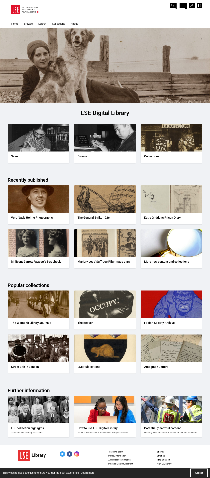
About (74, 23)
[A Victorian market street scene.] (38, 368)
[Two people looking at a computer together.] (105, 430)
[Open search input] (174, 6)
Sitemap (161, 452)
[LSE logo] (24, 9)
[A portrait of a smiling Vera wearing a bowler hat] (38, 218)
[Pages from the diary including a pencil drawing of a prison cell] (171, 218)
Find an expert (163, 460)
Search (42, 23)
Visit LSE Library (164, 464)
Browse (28, 23)
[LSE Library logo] (32, 455)
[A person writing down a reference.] (38, 157)
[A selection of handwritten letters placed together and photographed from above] (171, 368)
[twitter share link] (62, 454)
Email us (161, 456)
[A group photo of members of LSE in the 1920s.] (38, 430)
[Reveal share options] (182, 6)
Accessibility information (119, 460)
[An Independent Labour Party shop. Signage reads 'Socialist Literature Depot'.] (171, 157)
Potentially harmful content (120, 464)
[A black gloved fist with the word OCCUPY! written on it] (105, 324)
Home (14, 23)
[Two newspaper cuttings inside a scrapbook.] (105, 262)
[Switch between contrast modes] (199, 6)
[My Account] (191, 6)
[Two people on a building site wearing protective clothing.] (171, 430)
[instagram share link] (76, 454)
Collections (58, 23)
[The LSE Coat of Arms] (105, 368)
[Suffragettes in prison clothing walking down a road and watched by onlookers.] (38, 324)
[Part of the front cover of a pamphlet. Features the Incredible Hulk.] (171, 324)
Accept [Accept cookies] (199, 473)
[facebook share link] (69, 454)
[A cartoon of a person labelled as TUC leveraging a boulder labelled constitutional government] (105, 218)
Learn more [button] (88, 472)
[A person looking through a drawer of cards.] (105, 157)
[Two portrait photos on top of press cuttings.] (38, 262)
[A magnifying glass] (171, 262)
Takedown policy (115, 452)
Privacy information (117, 456)
